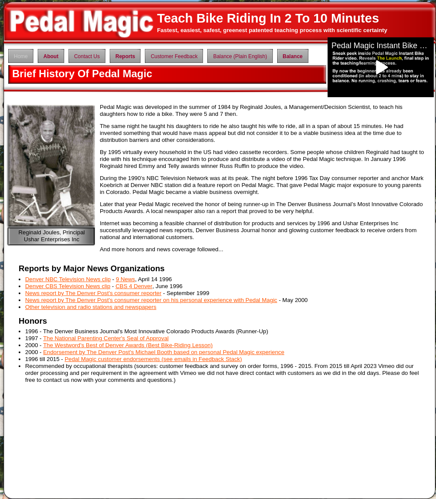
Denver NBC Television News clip (68, 279)
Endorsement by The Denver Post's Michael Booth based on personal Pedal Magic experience (163, 352)
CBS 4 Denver (133, 286)
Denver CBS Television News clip (67, 286)
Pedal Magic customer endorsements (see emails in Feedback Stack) (153, 359)
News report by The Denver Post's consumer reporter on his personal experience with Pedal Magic (151, 300)
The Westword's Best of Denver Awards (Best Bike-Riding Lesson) (128, 345)
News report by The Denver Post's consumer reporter (93, 293)
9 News (125, 279)
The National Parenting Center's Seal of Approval (105, 338)
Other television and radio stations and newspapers (90, 307)
